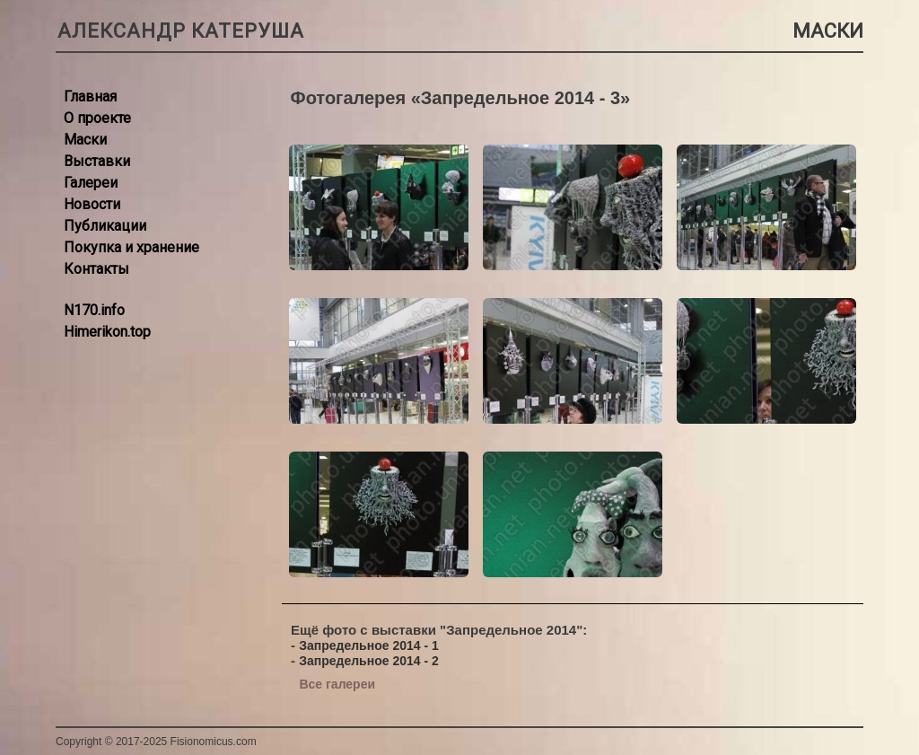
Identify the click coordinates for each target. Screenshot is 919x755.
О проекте (97, 118)
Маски (85, 139)
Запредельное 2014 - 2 (369, 661)
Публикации (105, 225)
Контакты (96, 268)
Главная (90, 96)
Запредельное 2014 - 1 (369, 645)
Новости (92, 204)
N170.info (94, 310)
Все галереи (337, 684)
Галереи (91, 182)
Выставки (97, 161)
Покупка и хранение (131, 247)
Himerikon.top (107, 331)
